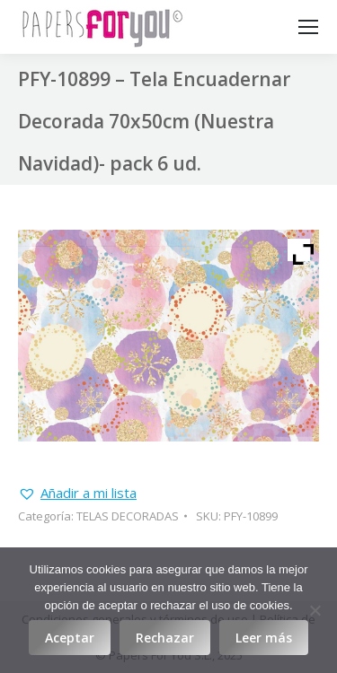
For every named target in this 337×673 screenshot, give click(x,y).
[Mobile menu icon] (308, 27)
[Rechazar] (315, 610)
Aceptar (69, 637)
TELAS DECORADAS (127, 516)
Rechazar (165, 637)
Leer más (263, 637)
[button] (77, 493)
